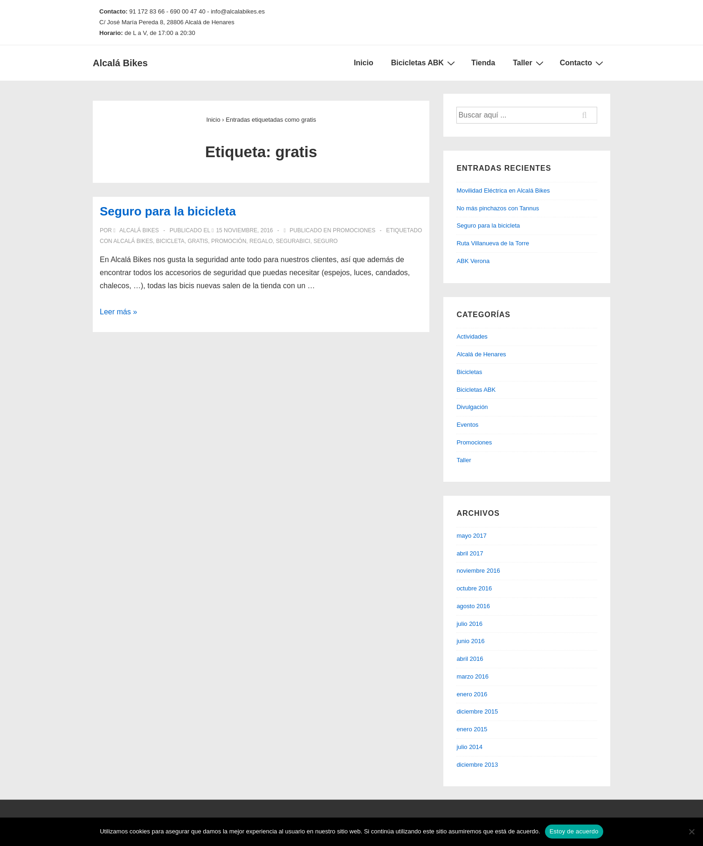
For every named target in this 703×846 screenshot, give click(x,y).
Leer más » (118, 312)
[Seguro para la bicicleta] (244, 230)
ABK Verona (472, 260)
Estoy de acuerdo (574, 831)
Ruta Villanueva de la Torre (492, 243)
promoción (228, 241)
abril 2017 (469, 553)
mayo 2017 (471, 535)
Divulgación (472, 406)
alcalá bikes (133, 241)
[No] (691, 831)
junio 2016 (470, 641)
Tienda (483, 63)
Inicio (363, 63)
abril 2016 (469, 658)
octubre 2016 (474, 588)
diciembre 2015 (477, 711)
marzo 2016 (472, 676)
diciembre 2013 (477, 764)
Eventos (467, 424)
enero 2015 (471, 729)
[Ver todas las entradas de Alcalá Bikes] (136, 230)
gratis (198, 241)
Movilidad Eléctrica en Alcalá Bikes (503, 190)
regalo (261, 241)
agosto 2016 (473, 606)
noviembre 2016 (478, 570)
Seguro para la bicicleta (168, 211)
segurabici (293, 241)
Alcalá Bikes (120, 63)
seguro (325, 241)
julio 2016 (469, 623)
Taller (529, 62)
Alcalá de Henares (481, 354)
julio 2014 (469, 746)
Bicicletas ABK (424, 62)
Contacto (583, 62)
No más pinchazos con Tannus (497, 208)
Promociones (354, 230)
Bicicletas (469, 371)
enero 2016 (471, 694)
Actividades (471, 336)
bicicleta (170, 241)
